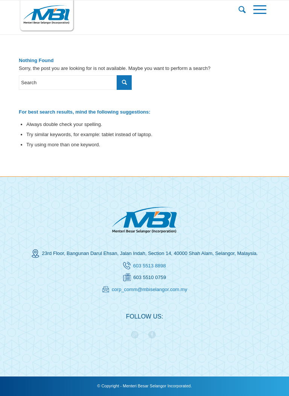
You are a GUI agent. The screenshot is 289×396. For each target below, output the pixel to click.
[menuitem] (242, 9)
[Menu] (259, 9)
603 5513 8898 (149, 266)
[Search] (242, 9)
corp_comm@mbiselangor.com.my (149, 289)
